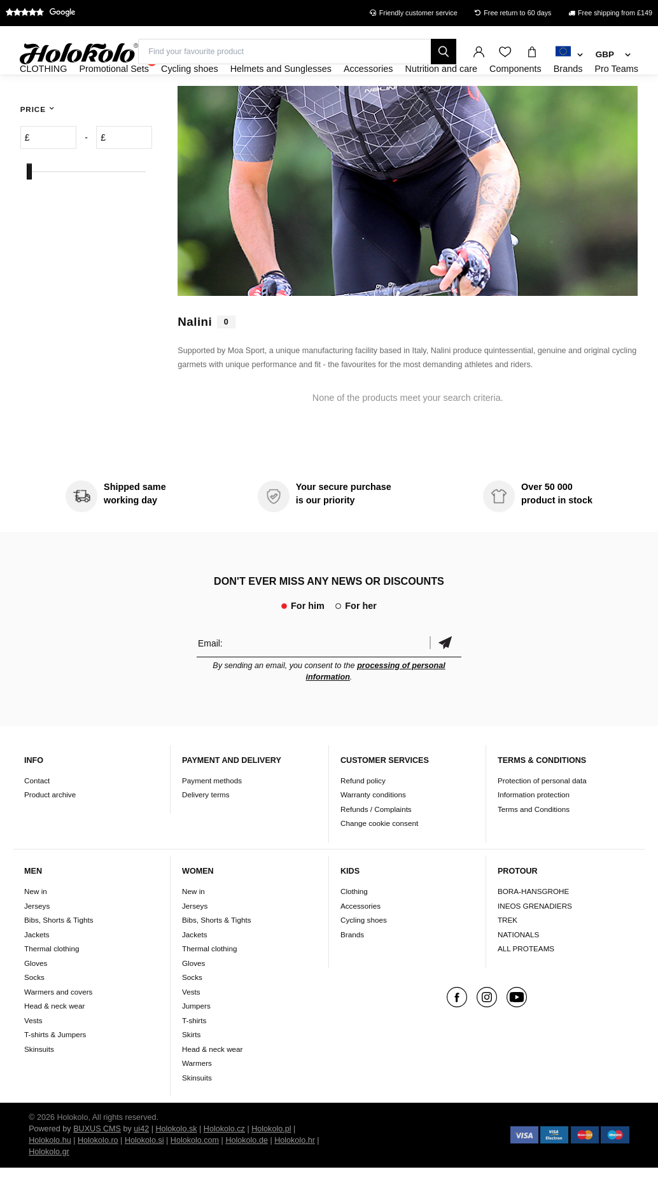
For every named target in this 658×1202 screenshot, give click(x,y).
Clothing (354, 925)
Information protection (534, 829)
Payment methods (212, 815)
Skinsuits (39, 1083)
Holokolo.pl (271, 1163)
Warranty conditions (373, 829)
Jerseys (37, 940)
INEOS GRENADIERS (535, 940)
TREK (507, 954)
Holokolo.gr (49, 1186)
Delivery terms (206, 829)
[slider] (29, 206)
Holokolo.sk (176, 1163)
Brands (352, 969)
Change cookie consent (379, 858)
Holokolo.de (246, 1174)
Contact (37, 815)
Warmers (197, 1097)
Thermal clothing (51, 983)
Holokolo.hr (294, 1174)
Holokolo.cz (224, 1163)
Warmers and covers (58, 1026)
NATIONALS (518, 969)
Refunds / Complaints (376, 843)
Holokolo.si (144, 1174)
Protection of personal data (542, 815)
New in (35, 925)
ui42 (141, 1163)
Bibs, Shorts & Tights (58, 954)
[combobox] (569, 55)
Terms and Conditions (534, 843)
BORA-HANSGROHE (533, 925)
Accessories (360, 940)
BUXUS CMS (97, 1163)
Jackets (37, 969)
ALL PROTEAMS (526, 983)
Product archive (50, 829)
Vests (33, 1055)
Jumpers (196, 1040)
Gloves (35, 997)
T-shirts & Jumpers (55, 1069)
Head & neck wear (54, 1040)
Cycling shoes (363, 954)
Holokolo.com (195, 1174)
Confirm (445, 677)
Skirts (191, 1069)
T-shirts (194, 1055)
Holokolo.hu (50, 1174)
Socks (34, 1011)
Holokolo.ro (98, 1174)
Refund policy (363, 815)
